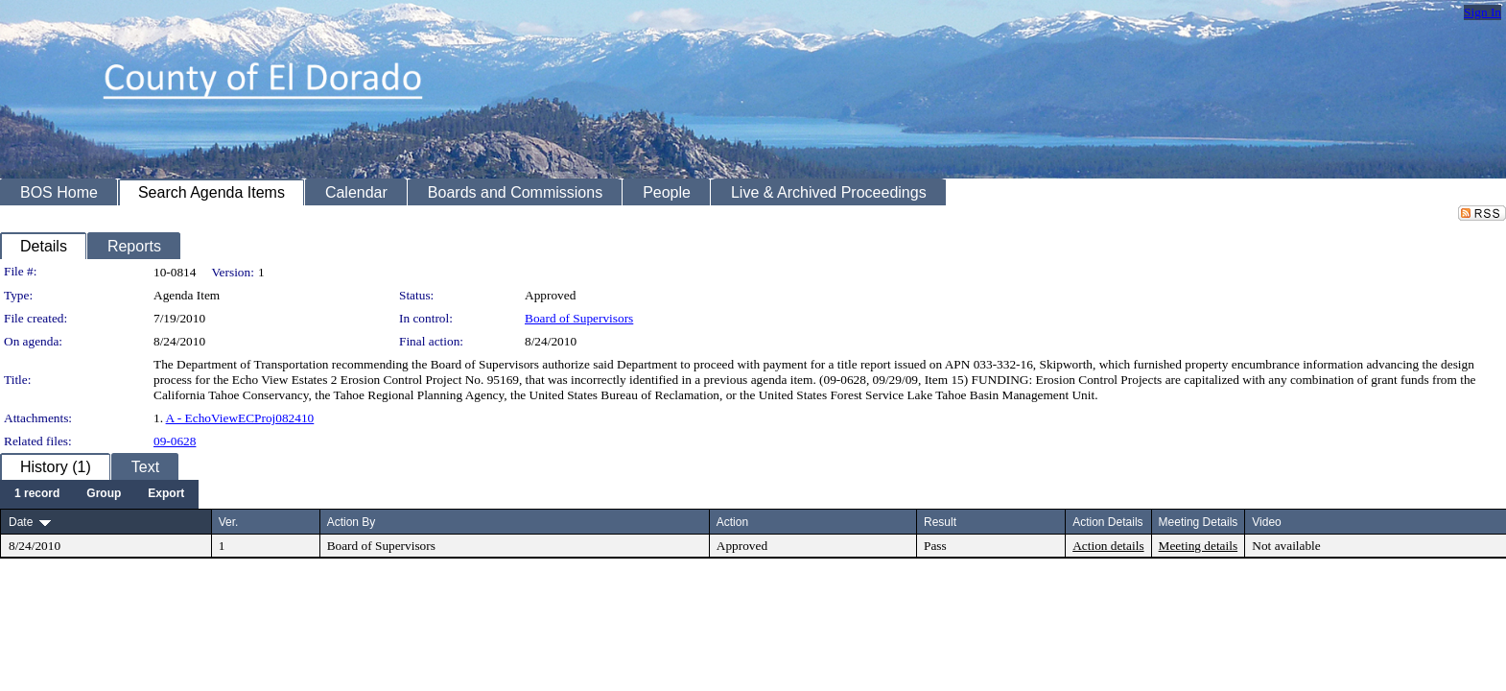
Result (940, 522)
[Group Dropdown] (103, 494)
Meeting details (1198, 545)
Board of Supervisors (579, 318)
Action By (351, 522)
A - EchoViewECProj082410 (240, 418)
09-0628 (174, 441)
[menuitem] (37, 494)
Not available (1286, 545)
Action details (1107, 545)
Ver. (229, 522)
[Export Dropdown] (166, 494)
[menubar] (99, 494)
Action (732, 522)
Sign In (1482, 12)
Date (21, 522)
